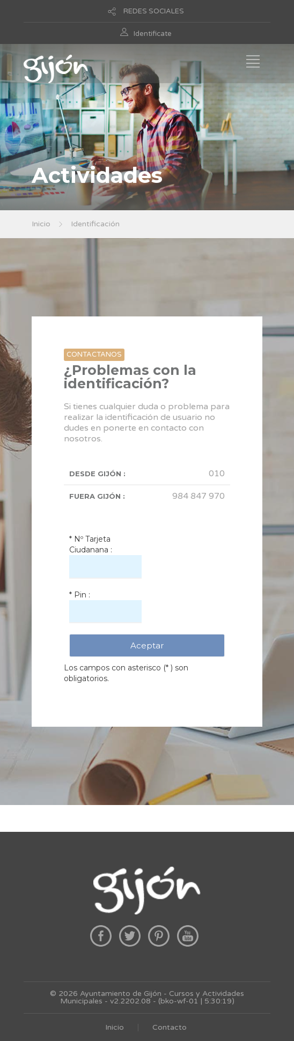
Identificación (95, 223)
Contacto (169, 1027)
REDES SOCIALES (153, 11)
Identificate (153, 33)
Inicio (41, 223)
